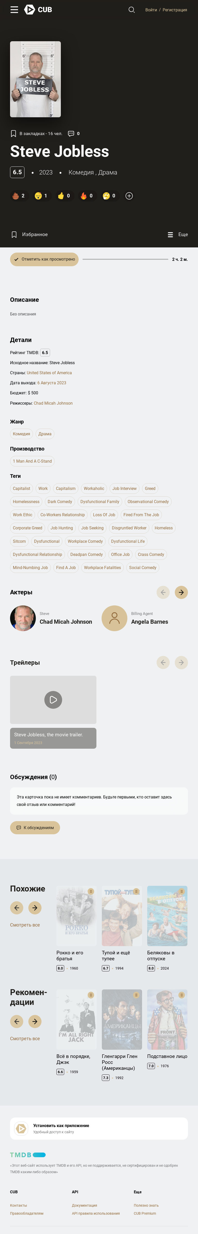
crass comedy (151, 554)
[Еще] (177, 234)
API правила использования (96, 1183)
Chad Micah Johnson (53, 403)
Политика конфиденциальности (84, 1209)
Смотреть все (25, 920)
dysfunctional (47, 541)
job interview (124, 488)
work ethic (22, 514)
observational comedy (148, 501)
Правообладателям (26, 1183)
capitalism (66, 488)
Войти (151, 9)
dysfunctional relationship (37, 554)
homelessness (26, 501)
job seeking (92, 528)
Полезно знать (146, 1175)
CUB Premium (145, 1183)
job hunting (62, 528)
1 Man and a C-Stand (32, 461)
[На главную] (38, 10)
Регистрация (175, 9)
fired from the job (141, 514)
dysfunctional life (128, 541)
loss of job (104, 514)
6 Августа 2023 (51, 382)
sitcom (19, 541)
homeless (164, 528)
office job (120, 554)
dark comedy (60, 501)
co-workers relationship (62, 514)
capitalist (21, 488)
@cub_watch (123, 1218)
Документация (84, 1175)
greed (150, 488)
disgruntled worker (129, 528)
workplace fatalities (102, 567)
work (43, 488)
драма (107, 172)
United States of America (49, 372)
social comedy (142, 567)
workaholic (94, 488)
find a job (66, 567)
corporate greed (27, 528)
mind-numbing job (30, 567)
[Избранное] (29, 234)
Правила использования (31, 1209)
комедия (81, 172)
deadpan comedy (86, 554)
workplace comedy (85, 541)
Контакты (18, 1175)
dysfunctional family (99, 501)
